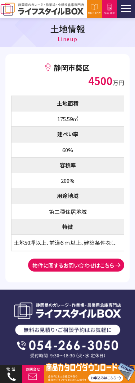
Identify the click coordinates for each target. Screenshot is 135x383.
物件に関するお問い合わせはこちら (73, 265)
